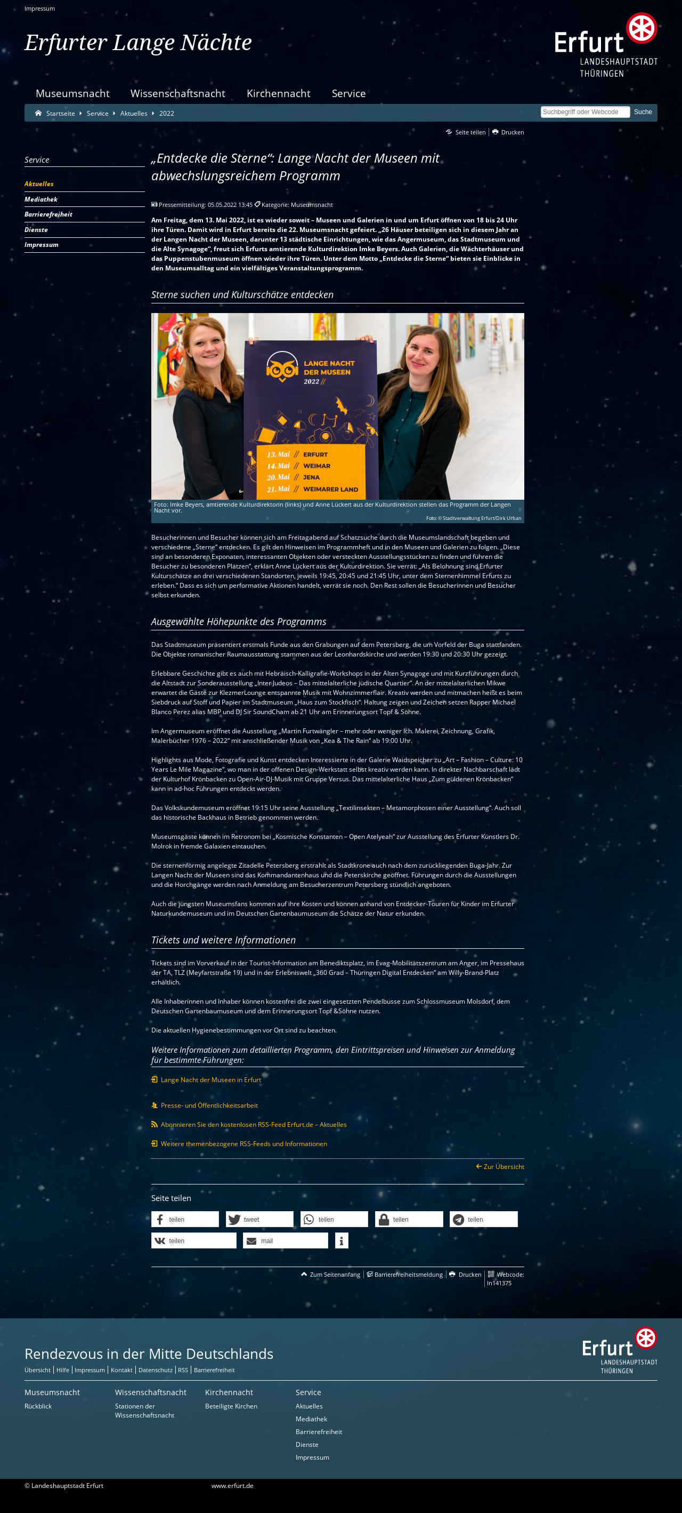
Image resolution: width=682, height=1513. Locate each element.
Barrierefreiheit (319, 1431)
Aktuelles (309, 1406)
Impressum (40, 8)
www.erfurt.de (233, 1485)
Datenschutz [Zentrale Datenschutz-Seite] (156, 1370)
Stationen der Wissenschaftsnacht (144, 1411)
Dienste (307, 1444)
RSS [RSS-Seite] (183, 1370)
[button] (185, 1220)
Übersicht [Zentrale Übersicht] (38, 1370)
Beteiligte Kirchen (231, 1406)
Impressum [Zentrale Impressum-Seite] (90, 1370)
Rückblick (38, 1406)
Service (349, 93)
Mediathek (311, 1418)
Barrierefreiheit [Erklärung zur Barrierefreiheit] (214, 1370)
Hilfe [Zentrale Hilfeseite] (62, 1370)
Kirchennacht (279, 93)
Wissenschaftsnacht (178, 93)
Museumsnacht (73, 93)
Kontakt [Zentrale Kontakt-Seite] (122, 1370)
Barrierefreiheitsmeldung (409, 1274)
